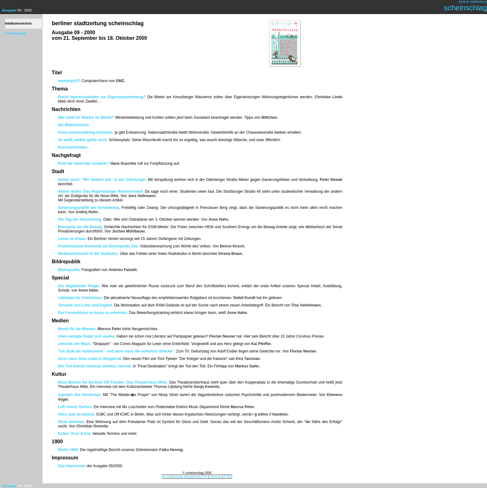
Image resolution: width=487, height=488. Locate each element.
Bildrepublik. (69, 270)
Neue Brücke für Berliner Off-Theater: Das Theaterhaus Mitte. (113, 382)
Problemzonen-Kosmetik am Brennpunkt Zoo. (98, 246)
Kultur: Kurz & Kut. (75, 433)
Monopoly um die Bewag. (80, 227)
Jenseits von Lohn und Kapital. (85, 305)
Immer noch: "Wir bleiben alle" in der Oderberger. (103, 179)
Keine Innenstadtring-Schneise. (86, 132)
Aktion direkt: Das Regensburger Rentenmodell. (101, 191)
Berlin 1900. (68, 450)
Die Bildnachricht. (74, 125)
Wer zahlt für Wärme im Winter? (86, 117)
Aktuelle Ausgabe (184, 476)
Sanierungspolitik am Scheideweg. (89, 207)
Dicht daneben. (71, 422)
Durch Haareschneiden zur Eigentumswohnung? (102, 97)
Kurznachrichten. (73, 147)
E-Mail (228, 476)
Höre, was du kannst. (76, 414)
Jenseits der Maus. (74, 344)
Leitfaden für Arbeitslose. (80, 298)
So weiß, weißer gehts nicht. (83, 140)
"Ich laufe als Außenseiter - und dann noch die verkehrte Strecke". (116, 351)
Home (166, 476)
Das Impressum (72, 466)
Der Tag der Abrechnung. (80, 219)
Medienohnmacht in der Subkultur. (88, 253)
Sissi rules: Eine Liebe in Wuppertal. (90, 359)
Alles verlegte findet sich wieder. (87, 336)
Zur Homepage (16, 33)
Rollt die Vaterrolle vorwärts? (84, 163)
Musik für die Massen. (77, 329)
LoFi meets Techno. (75, 407)
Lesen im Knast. (72, 239)
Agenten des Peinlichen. (80, 395)
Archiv (202, 476)
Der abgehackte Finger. (79, 286)
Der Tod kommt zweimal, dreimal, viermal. (95, 366)
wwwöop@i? (69, 81)
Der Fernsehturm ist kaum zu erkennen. (93, 313)
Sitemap (215, 476)
